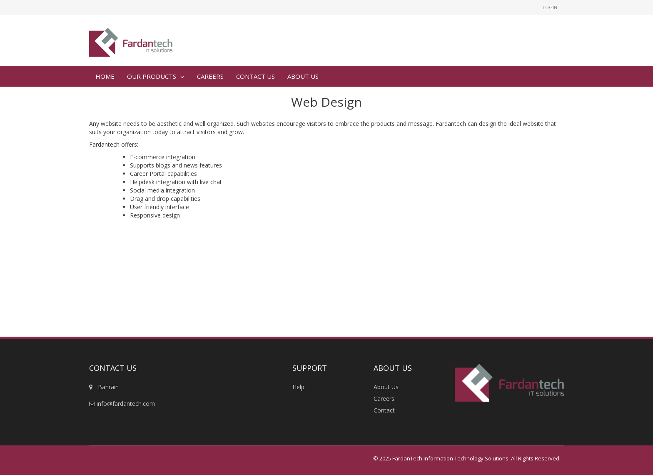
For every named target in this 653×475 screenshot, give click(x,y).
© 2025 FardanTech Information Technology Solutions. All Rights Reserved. (467, 458)
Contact (384, 410)
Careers (384, 398)
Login (550, 7)
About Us (386, 387)
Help (298, 387)
